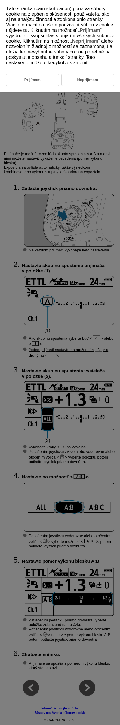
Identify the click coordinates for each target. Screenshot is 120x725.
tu (25, 30)
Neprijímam (85, 41)
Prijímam (90, 30)
